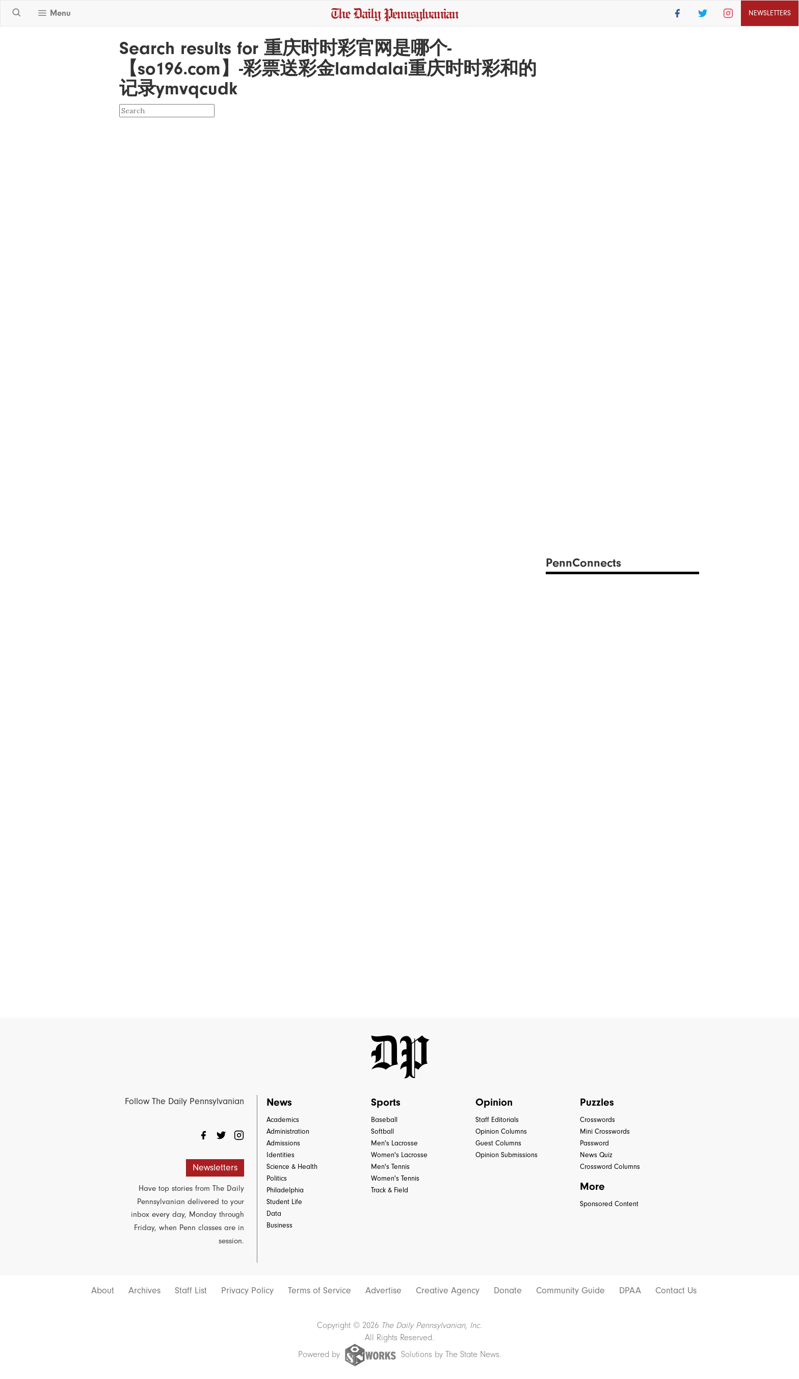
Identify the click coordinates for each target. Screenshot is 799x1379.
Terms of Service (319, 1291)
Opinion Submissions (506, 1155)
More (592, 1186)
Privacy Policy (247, 1291)
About (102, 1291)
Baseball (384, 1119)
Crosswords (597, 1119)
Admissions (283, 1143)
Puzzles (597, 1102)
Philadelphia (285, 1190)
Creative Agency (448, 1291)
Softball (382, 1131)
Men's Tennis (390, 1166)
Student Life (284, 1201)
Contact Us (676, 1291)
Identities (281, 1155)
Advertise (383, 1291)
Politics (277, 1178)
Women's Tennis (395, 1178)
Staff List (191, 1291)
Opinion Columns (501, 1131)
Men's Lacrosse (394, 1143)
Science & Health (292, 1166)
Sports (386, 1102)
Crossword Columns (610, 1166)
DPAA (630, 1291)
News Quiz (596, 1155)
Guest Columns (498, 1143)
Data (274, 1213)
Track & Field (389, 1190)
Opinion (494, 1102)
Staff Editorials (497, 1119)
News (279, 1102)
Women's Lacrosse (399, 1155)
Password (594, 1143)
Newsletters (770, 13)
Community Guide (570, 1291)
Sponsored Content (609, 1203)
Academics (283, 1119)
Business (279, 1225)
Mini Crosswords (605, 1131)
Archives (144, 1291)
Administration (288, 1131)
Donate (508, 1291)
